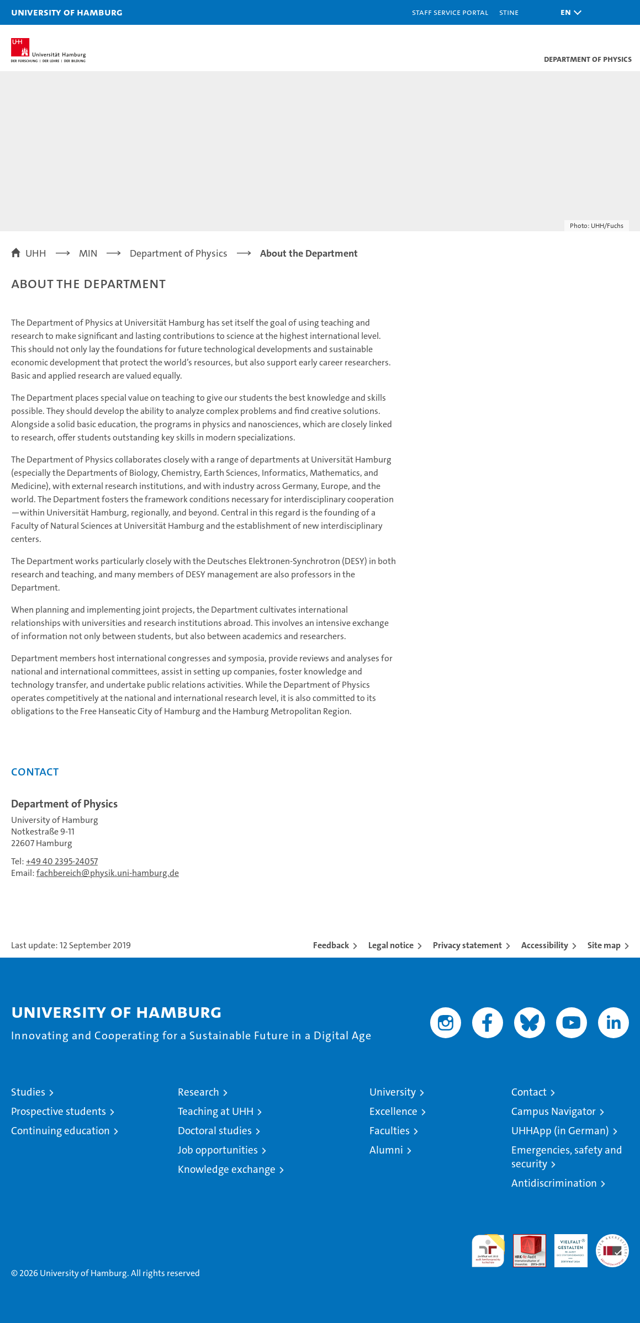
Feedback (331, 945)
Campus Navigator (553, 1111)
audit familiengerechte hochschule (488, 1250)
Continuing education (60, 1131)
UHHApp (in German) (560, 1131)
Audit (523, 1240)
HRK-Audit (564, 1245)
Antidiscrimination (554, 1183)
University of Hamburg (67, 12)
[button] (568, 12)
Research (198, 1092)
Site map (604, 945)
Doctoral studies (215, 1131)
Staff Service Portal (450, 12)
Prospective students (58, 1111)
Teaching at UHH (215, 1111)
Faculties (389, 1131)
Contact (529, 1092)
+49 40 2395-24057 (62, 861)
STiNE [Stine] (509, 12)
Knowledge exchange (227, 1169)
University (392, 1092)
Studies (28, 1092)
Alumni (386, 1150)
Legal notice (391, 945)
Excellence (393, 1111)
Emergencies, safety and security (566, 1157)
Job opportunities (218, 1150)
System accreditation (612, 1245)
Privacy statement (467, 945)
